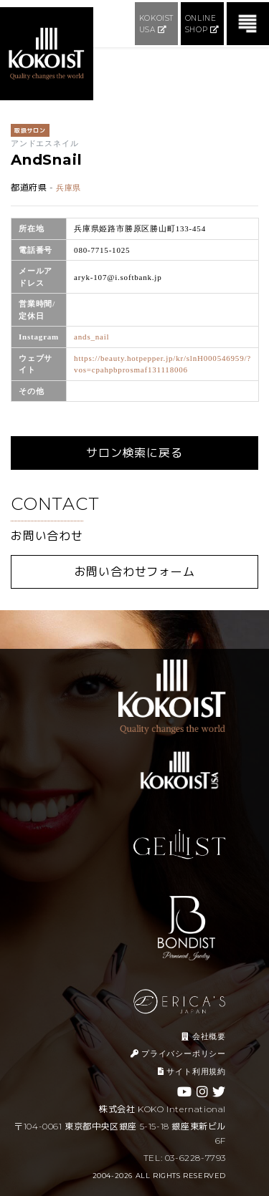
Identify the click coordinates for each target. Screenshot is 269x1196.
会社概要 (203, 1036)
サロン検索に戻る (134, 453)
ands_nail (91, 336)
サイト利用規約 (192, 1071)
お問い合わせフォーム (135, 572)
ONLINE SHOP (202, 24)
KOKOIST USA (156, 24)
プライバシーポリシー (178, 1053)
